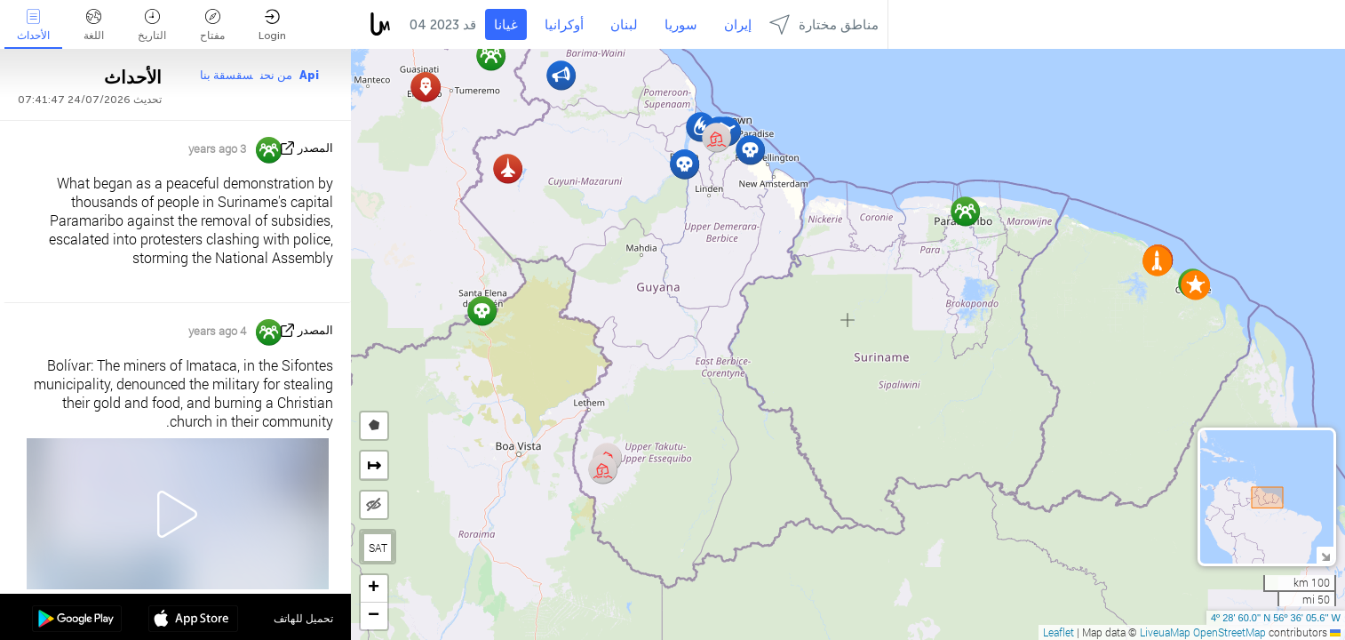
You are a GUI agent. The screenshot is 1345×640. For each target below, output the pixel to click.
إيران (738, 25)
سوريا (681, 25)
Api (309, 75)
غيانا (506, 25)
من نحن (276, 75)
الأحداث (33, 25)
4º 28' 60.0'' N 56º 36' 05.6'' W (1276, 617)
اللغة (94, 25)
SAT (378, 547)
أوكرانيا (564, 25)
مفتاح (212, 25)
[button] (750, 149)
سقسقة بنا (226, 75)
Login (272, 25)
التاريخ (152, 25)
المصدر (315, 148)
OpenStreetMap (1229, 632)
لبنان (624, 25)
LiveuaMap (1165, 632)
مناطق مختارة (824, 24)
